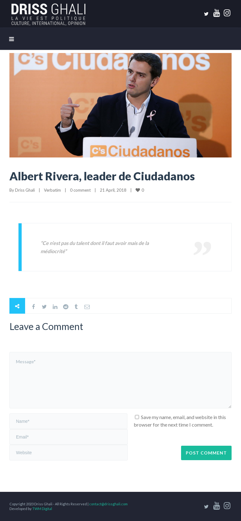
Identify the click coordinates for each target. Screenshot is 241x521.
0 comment (80, 190)
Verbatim (52, 190)
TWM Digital (42, 509)
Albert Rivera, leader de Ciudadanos (102, 176)
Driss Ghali (25, 190)
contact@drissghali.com (108, 504)
